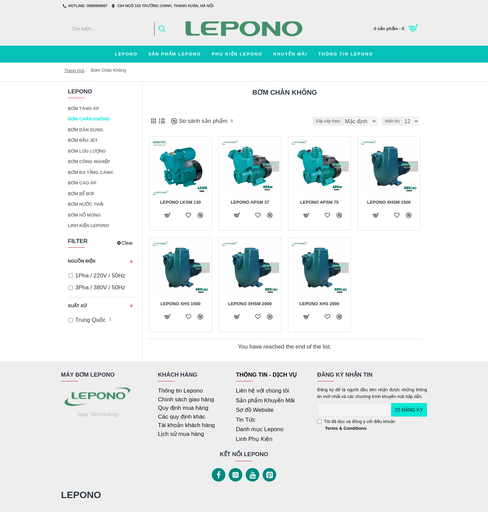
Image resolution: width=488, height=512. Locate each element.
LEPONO (81, 495)
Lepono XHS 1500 (181, 303)
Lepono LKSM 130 (180, 202)
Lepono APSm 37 (250, 202)
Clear (127, 243)
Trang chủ (74, 70)
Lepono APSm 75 (319, 202)
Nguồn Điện (81, 261)
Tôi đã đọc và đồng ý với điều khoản (356, 425)
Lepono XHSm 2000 (250, 303)
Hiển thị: (394, 121)
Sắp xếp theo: (318, 121)
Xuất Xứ (77, 305)
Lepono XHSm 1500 (389, 202)
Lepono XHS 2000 (320, 303)
